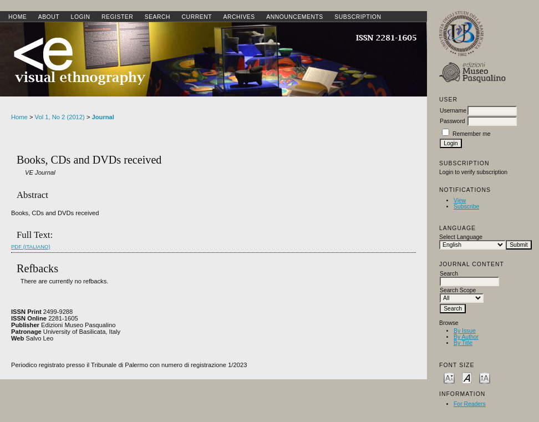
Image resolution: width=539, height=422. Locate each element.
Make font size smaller (449, 377)
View (460, 200)
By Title (463, 343)
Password (452, 121)
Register (117, 17)
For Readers (470, 404)
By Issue (465, 331)
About (48, 17)
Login (80, 17)
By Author (466, 337)
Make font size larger (484, 377)
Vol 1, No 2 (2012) (60, 117)
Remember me (471, 134)
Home (17, 17)
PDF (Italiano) (30, 246)
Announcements (294, 17)
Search (157, 17)
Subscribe (466, 207)
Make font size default (466, 377)
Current (197, 17)
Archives (239, 17)
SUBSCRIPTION (357, 17)
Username (453, 111)
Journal (103, 117)
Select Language (460, 237)
